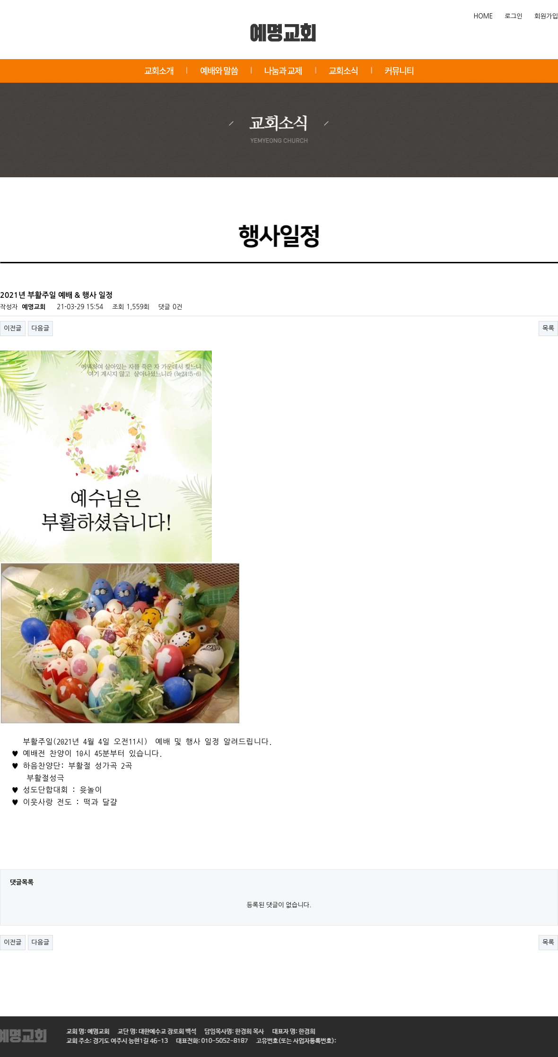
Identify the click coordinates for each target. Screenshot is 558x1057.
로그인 (514, 16)
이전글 (13, 328)
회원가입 (546, 16)
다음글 (41, 328)
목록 (548, 328)
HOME (483, 16)
